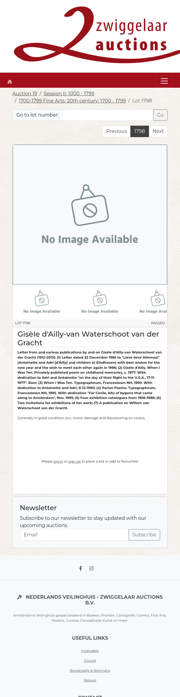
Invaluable (90, 650)
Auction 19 (24, 93)
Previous (116, 131)
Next (158, 131)
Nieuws (90, 680)
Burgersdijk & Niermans (90, 670)
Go (160, 115)
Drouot (90, 660)
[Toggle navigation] (164, 81)
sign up (74, 461)
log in (58, 461)
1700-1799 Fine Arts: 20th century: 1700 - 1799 (72, 101)
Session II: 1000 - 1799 (69, 93)
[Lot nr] (108, 115)
